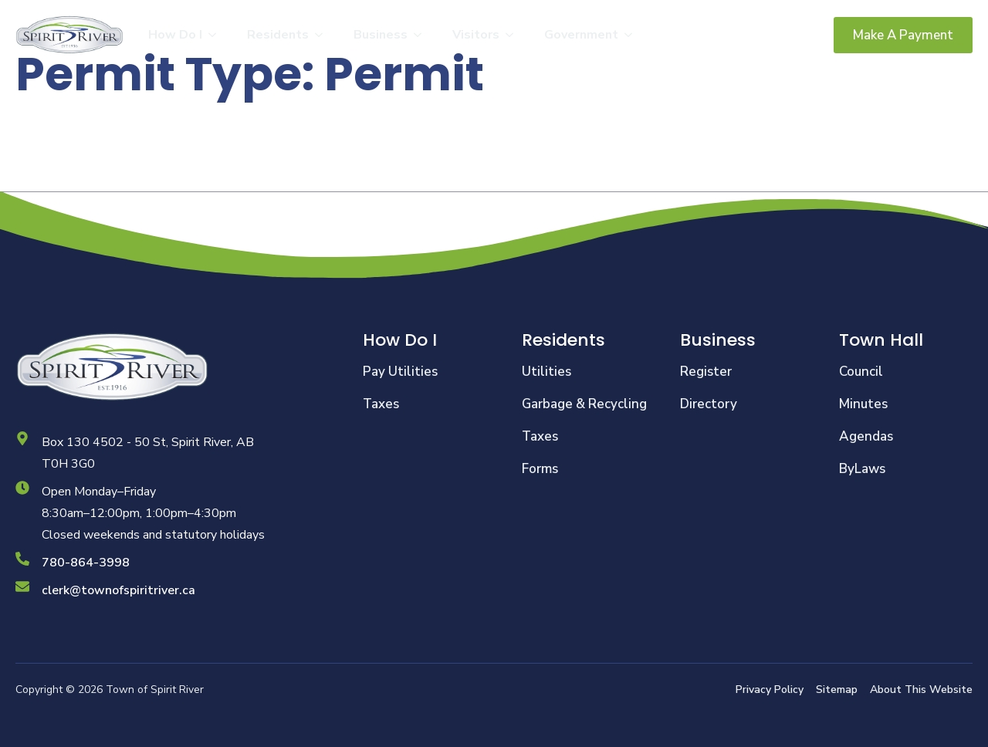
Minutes (863, 404)
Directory (708, 404)
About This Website (921, 689)
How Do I (175, 34)
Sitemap (837, 689)
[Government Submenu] (633, 34)
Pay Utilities (400, 371)
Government (581, 34)
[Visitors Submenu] (514, 34)
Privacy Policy (770, 689)
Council (861, 371)
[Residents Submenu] (323, 34)
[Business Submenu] (422, 34)
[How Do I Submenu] (217, 34)
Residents (278, 34)
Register (706, 371)
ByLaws (862, 469)
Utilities (546, 371)
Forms (540, 469)
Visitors (475, 34)
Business (381, 34)
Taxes (381, 404)
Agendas (866, 436)
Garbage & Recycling (584, 404)
